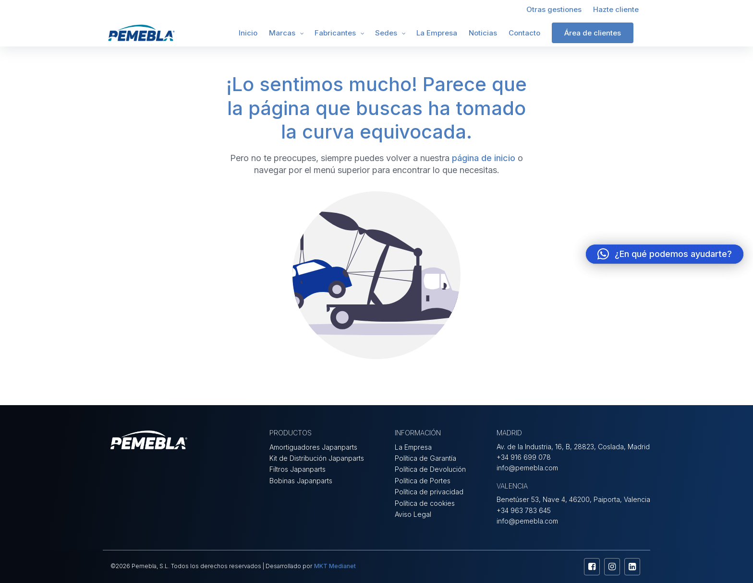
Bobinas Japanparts (300, 481)
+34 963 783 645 (524, 510)
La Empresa (436, 32)
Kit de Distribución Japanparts (316, 458)
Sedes (386, 32)
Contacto (524, 32)
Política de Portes (422, 481)
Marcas (282, 32)
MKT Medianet (335, 566)
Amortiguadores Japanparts (313, 447)
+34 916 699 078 (524, 457)
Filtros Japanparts (297, 469)
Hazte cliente (616, 9)
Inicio (248, 32)
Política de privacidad (429, 492)
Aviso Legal (413, 514)
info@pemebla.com (527, 468)
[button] (664, 254)
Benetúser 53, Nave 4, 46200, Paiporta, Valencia (573, 499)
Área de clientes (592, 32)
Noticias (483, 32)
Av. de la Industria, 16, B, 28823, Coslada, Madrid (573, 447)
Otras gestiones (554, 9)
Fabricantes (335, 32)
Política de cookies (425, 503)
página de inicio (483, 158)
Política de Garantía (425, 458)
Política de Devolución (430, 469)
